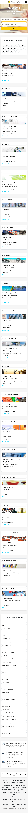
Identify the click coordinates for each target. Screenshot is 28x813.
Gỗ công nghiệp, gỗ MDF (9, 550)
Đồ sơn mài (6, 492)
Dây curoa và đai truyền (9, 267)
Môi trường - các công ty (9, 182)
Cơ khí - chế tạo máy (8, 75)
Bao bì (4, 625)
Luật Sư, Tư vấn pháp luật (9, 126)
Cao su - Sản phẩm (8, 517)
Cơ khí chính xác (7, 73)
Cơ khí (6, 61)
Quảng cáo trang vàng (16, 752)
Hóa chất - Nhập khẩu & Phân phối (12, 154)
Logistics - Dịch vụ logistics (10, 242)
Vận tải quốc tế (7, 239)
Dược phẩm (6, 98)
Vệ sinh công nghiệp (8, 189)
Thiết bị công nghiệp (8, 265)
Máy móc (5, 679)
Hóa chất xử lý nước (8, 159)
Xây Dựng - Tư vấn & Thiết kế (10, 378)
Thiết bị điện (6, 209)
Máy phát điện (7, 217)
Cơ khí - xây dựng (8, 78)
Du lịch (6, 283)
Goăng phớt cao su (8, 522)
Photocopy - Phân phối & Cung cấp (12, 573)
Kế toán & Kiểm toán (8, 128)
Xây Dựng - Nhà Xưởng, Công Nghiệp (13, 381)
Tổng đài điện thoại (8, 462)
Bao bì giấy (6, 355)
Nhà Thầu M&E (7, 383)
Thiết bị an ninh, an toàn (9, 323)
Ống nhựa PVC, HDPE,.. (9, 411)
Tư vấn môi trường (8, 184)
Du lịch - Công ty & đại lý (9, 293)
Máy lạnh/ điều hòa (8, 434)
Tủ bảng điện (6, 214)
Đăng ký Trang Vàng (9, 774)
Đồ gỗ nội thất (7, 547)
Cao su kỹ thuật (7, 519)
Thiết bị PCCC (6, 328)
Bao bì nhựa (6, 408)
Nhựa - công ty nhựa (8, 404)
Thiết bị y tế (6, 103)
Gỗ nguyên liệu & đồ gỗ (11, 533)
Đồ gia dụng (6, 648)
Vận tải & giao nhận (8, 659)
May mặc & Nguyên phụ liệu (10, 675)
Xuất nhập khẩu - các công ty (10, 237)
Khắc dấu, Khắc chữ (8, 133)
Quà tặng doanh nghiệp (9, 699)
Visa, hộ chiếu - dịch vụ (9, 300)
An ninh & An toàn (9, 311)
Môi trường (7, 172)
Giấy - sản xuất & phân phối (10, 348)
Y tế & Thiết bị (8, 89)
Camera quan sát (7, 320)
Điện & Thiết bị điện (9, 200)
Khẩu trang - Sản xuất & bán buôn (12, 603)
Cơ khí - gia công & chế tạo (10, 70)
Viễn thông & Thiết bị (10, 449)
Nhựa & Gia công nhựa (11, 394)
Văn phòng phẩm (7, 577)
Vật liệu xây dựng (7, 723)
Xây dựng (6, 366)
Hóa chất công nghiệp (9, 156)
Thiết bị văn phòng (8, 575)
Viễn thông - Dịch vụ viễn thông (11, 464)
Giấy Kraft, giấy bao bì (9, 351)
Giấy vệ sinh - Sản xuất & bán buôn (12, 353)
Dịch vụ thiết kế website (15, 761)
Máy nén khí (6, 272)
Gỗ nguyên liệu (7, 542)
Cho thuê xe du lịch (8, 297)
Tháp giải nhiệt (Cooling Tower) (11, 439)
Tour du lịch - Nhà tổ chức (10, 295)
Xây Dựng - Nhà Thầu (8, 376)
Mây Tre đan (6, 489)
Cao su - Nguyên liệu (8, 515)
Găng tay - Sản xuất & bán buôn (11, 600)
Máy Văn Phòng (7, 570)
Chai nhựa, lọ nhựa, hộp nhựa (11, 406)
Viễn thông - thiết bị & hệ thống (11, 459)
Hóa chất (6, 144)
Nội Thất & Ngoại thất (9, 689)
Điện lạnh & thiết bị (9, 422)
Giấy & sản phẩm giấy (10, 338)
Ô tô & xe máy (6, 696)
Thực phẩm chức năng (9, 101)
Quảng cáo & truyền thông (10, 702)
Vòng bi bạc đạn (7, 270)
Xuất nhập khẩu (8, 227)
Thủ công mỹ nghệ (9, 477)
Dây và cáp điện (7, 212)
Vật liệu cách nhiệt (8, 436)
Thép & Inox (6, 709)
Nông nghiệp (6, 692)
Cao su (6, 505)
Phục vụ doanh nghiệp (10, 116)
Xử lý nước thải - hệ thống (10, 186)
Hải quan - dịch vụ (7, 244)
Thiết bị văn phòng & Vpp (11, 560)
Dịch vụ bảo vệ (7, 325)
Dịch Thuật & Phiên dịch (9, 131)
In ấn (4, 672)
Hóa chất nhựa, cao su (9, 161)
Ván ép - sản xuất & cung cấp (10, 545)
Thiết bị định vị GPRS (8, 466)
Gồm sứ (5, 494)
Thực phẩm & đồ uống (9, 716)
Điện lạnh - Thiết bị (8, 431)
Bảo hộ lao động (9, 588)
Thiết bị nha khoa (7, 105)
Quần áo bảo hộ (7, 605)
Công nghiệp (7, 255)
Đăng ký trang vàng (16, 743)
